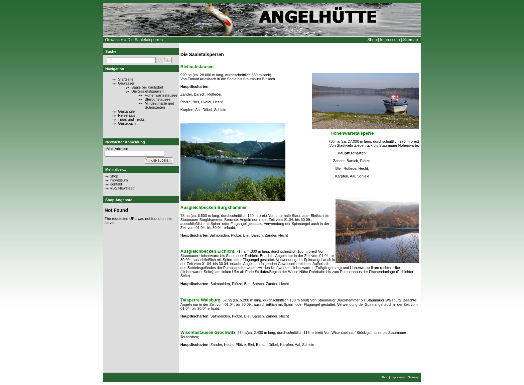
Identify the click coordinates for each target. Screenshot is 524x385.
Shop (372, 39)
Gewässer (114, 39)
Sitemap (410, 39)
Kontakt (116, 184)
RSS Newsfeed (122, 188)
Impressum (390, 39)
